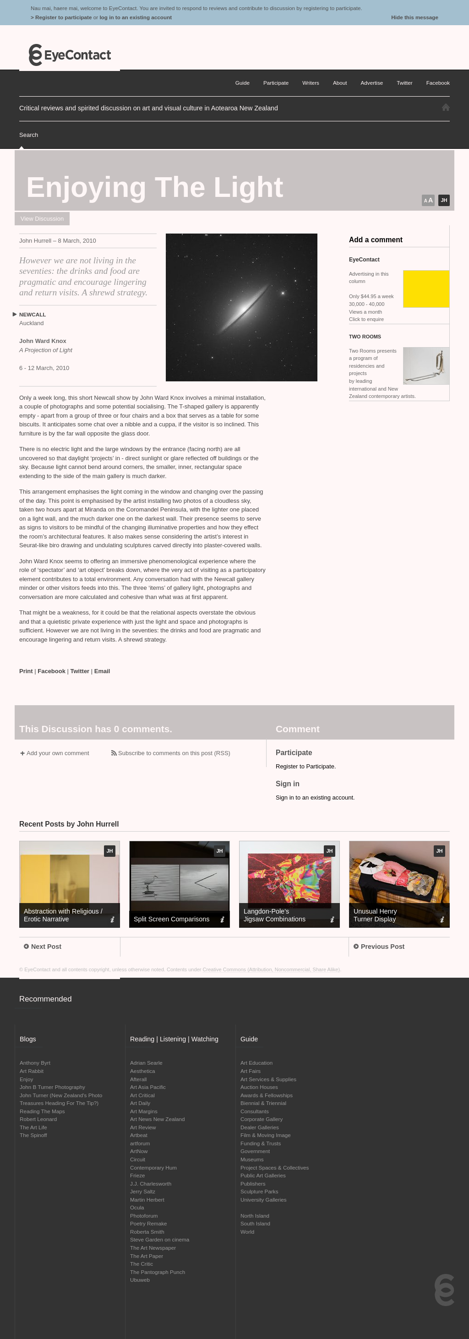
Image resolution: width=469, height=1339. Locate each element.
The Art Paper (146, 1256)
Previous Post (379, 946)
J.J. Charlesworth (150, 1184)
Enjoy (26, 1079)
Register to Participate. (306, 766)
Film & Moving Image (265, 1135)
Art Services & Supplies (268, 1079)
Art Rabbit (32, 1071)
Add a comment (376, 240)
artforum (140, 1143)
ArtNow (138, 1151)
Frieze (137, 1175)
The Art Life (33, 1127)
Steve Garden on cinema (159, 1239)
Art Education (256, 1063)
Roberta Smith (147, 1232)
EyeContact (69, 55)
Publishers (253, 1184)
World (247, 1232)
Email (102, 671)
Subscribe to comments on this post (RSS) (174, 753)
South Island (255, 1223)
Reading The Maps (42, 1111)
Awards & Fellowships (266, 1095)
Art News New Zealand (157, 1119)
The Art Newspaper (153, 1248)
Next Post (42, 946)
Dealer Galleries (259, 1127)
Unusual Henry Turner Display (375, 915)
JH (444, 200)
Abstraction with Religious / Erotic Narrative (63, 915)
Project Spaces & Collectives (274, 1167)
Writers (310, 83)
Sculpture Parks (259, 1191)
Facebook (51, 671)
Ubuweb (140, 1280)
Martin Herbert (147, 1200)
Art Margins (144, 1111)
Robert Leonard (38, 1119)
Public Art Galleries (263, 1175)
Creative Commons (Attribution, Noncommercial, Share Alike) (271, 969)
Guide (242, 83)
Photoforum (144, 1216)
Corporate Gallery (261, 1119)
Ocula (137, 1207)
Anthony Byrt (35, 1063)
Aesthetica (142, 1071)
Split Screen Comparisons (171, 919)
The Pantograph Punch (157, 1272)
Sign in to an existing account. (315, 797)
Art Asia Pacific (148, 1087)
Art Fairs (250, 1071)
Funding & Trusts (260, 1143)
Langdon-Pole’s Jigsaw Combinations (274, 915)
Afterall (138, 1079)
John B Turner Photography (52, 1087)
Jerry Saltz (142, 1191)
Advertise (372, 83)
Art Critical (142, 1095)
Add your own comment (58, 753)
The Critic (141, 1264)
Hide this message (414, 17)
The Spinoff (33, 1135)
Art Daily (140, 1103)
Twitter (80, 671)
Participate (276, 83)
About (340, 83)
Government (255, 1151)
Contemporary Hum (153, 1167)
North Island (254, 1216)
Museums (252, 1159)
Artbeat (138, 1135)
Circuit (137, 1159)
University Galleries (263, 1200)
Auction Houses (259, 1087)
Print (26, 671)
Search (28, 134)
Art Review (143, 1127)
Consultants (254, 1111)
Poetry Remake (148, 1223)
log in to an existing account (135, 17)
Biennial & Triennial (263, 1103)
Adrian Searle (146, 1063)
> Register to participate (61, 17)
